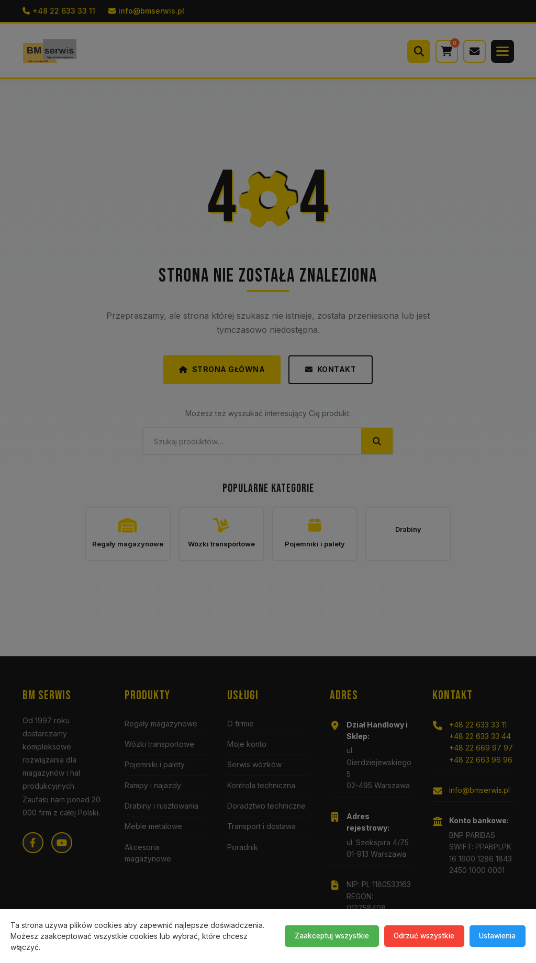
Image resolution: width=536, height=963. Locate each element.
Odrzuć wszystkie (415, 935)
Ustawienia (494, 935)
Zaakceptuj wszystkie (316, 935)
